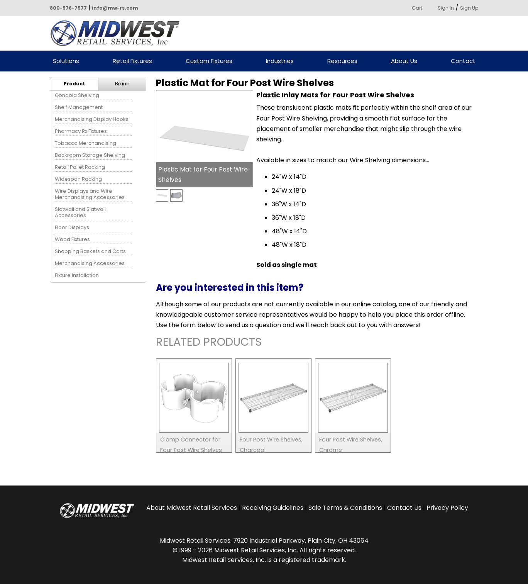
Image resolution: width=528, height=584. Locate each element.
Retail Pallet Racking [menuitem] (80, 167)
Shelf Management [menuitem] (79, 107)
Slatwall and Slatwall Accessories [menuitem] (80, 212)
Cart (417, 8)
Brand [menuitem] (122, 83)
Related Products (209, 343)
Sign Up (469, 8)
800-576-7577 (68, 8)
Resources (342, 61)
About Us (404, 61)
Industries (280, 61)
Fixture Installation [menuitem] (77, 275)
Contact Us (404, 507)
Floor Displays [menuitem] (72, 227)
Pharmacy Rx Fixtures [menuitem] (81, 131)
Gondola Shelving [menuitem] (77, 95)
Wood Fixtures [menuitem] (72, 239)
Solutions (66, 61)
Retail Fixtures (132, 61)
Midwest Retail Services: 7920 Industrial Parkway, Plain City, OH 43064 (264, 540)
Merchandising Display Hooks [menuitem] (92, 119)
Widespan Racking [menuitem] (78, 179)
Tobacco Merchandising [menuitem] (85, 143)
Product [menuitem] (74, 83)
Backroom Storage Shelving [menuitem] (90, 155)
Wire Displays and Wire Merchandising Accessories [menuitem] (90, 194)
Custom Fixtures (209, 61)
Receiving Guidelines (272, 507)
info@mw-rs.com (115, 8)
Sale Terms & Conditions (345, 507)
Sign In (446, 8)
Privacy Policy (447, 507)
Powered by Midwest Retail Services (118, 33)
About (191, 507)
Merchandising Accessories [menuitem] (90, 263)
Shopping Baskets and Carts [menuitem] (90, 251)
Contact (463, 61)
